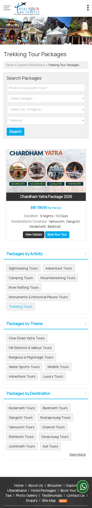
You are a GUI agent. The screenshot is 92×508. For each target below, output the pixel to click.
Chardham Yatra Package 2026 (46, 196)
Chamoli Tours (53, 427)
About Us (35, 478)
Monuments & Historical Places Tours (38, 297)
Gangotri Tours (21, 417)
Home (10, 65)
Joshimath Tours (22, 446)
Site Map (49, 493)
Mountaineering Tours (58, 278)
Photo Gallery (26, 488)
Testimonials (51, 488)
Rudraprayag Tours (55, 417)
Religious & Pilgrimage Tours (31, 357)
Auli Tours (50, 446)
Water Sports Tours (24, 366)
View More (77, 454)
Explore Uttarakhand (31, 65)
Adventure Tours (59, 268)
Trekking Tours (20, 306)
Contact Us (75, 488)
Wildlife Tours (58, 366)
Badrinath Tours (55, 408)
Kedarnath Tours (22, 408)
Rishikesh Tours (21, 436)
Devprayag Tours (55, 436)
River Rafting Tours (24, 287)
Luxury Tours (53, 376)
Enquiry (31, 493)
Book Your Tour (57, 234)
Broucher (54, 478)
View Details (33, 234)
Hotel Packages (43, 483)
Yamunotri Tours (22, 427)
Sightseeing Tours (23, 268)
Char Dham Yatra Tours (27, 338)
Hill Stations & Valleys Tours (30, 347)
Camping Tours (21, 278)
